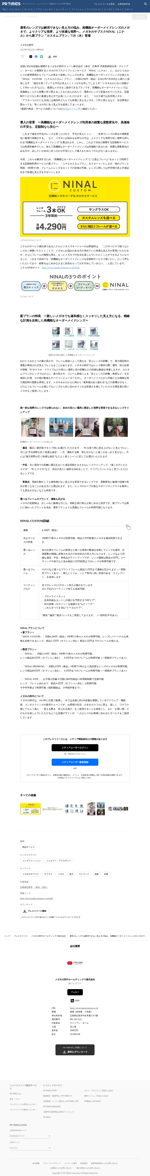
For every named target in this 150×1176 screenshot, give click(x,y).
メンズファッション (31, 861)
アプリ (39, 9)
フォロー (75, 992)
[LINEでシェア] (41, 56)
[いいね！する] (22, 56)
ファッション (77, 9)
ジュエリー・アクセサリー (58, 861)
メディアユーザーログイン (75, 748)
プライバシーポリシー (52, 1163)
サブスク (48, 874)
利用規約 (83, 1163)
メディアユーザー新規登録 (75, 762)
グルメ (118, 9)
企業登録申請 (124, 4)
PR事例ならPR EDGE (92, 1101)
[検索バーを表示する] (146, 4)
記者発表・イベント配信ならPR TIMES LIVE (60, 1101)
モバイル (28, 9)
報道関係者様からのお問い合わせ (104, 1163)
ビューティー (62, 9)
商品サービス (28, 847)
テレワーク (84, 874)
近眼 (106, 874)
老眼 (97, 874)
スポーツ (129, 9)
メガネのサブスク (30, 874)
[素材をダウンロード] (49, 56)
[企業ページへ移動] (75, 964)
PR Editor (47, 1117)
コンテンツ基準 (70, 1163)
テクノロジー (15, 9)
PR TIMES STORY (50, 1090)
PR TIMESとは (15, 1093)
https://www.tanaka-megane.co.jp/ (84, 1008)
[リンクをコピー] (55, 56)
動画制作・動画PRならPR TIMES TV (57, 1096)
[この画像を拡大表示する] (30, 809)
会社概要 (35, 1163)
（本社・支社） (41, 887)
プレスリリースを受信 (104, 4)
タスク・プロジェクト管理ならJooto (98, 1090)
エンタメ (49, 9)
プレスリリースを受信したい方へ (23, 1104)
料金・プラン (15, 1099)
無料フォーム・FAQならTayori (96, 1096)
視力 (71, 874)
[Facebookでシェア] (36, 56)
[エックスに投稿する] (30, 56)
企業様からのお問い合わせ (60, 1168)
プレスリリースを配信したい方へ (23, 1109)
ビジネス (108, 9)
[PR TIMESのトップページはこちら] (36, 4)
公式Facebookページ (18, 1130)
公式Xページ (15, 1142)
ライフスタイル (94, 9)
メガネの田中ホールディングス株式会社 (48, 936)
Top (4, 9)
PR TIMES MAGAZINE (52, 1106)
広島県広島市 (26, 887)
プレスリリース (20, 936)
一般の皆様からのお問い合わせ (87, 1168)
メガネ (61, 874)
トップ (7, 936)
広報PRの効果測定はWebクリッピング (58, 1112)
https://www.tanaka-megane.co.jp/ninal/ (61, 267)
